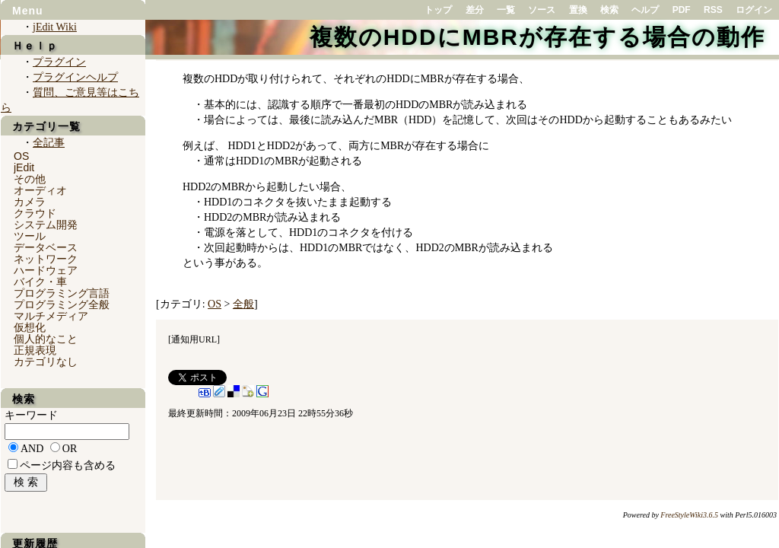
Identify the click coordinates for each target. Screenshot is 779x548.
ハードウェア (46, 270)
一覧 (506, 10)
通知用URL (194, 339)
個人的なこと (46, 339)
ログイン (754, 10)
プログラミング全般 (62, 304)
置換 (578, 10)
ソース (541, 10)
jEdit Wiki (55, 27)
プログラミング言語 (62, 293)
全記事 (49, 142)
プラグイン (59, 62)
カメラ (30, 202)
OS (214, 304)
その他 (30, 179)
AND (32, 448)
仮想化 (30, 327)
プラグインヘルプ (75, 77)
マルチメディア (51, 316)
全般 (243, 304)
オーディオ (40, 190)
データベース (46, 247)
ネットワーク (46, 259)
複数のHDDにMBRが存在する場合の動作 (537, 36)
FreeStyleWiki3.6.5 (689, 515)
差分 (475, 10)
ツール (30, 236)
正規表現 (35, 350)
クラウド (35, 213)
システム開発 (46, 224)
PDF (681, 10)
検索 (609, 10)
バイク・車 (40, 282)
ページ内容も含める (68, 465)
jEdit (24, 167)
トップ (438, 10)
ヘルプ (645, 10)
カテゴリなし (46, 361)
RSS (713, 10)
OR (69, 448)
